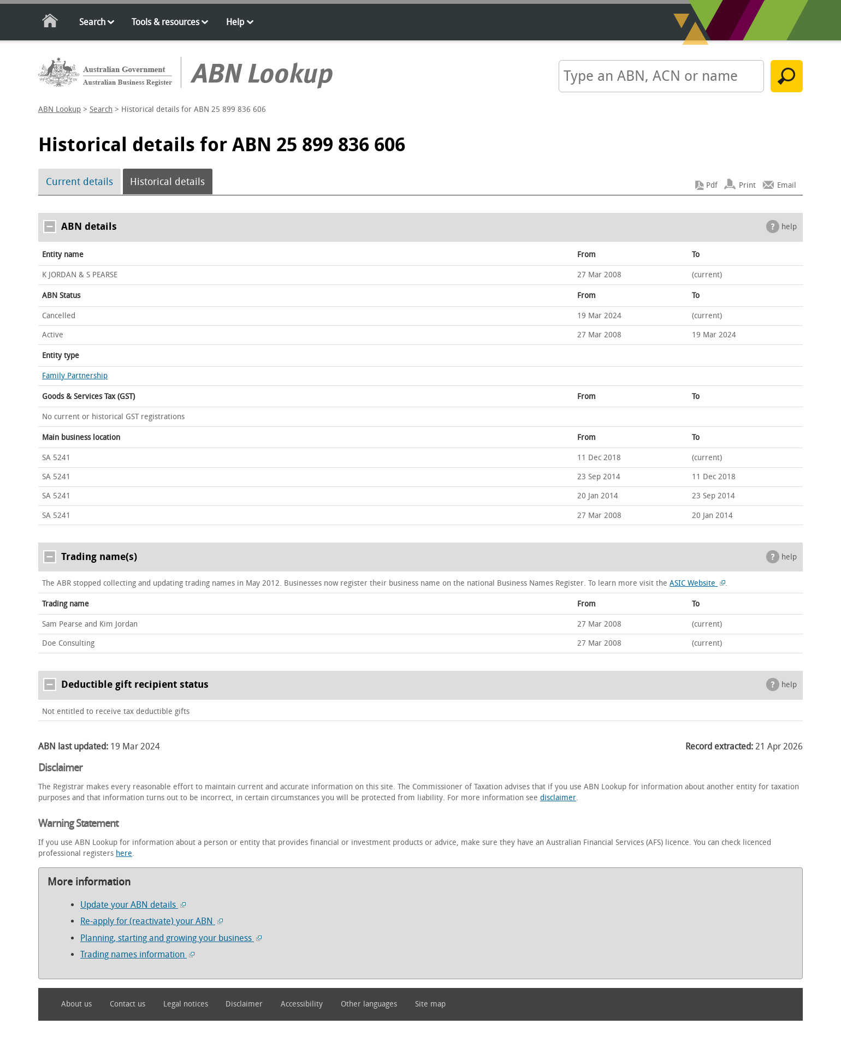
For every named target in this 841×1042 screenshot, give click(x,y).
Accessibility (302, 1004)
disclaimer (558, 797)
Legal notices (185, 1004)
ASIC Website (697, 583)
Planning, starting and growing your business (171, 938)
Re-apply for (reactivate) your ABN (151, 921)
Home (50, 23)
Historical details (167, 182)
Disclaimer (244, 1004)
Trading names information (137, 954)
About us (76, 1004)
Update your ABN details (133, 905)
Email (786, 185)
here (124, 853)
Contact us (127, 1004)
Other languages (369, 1004)
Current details (79, 182)
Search (92, 22)
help (789, 226)
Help (235, 22)
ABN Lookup (59, 109)
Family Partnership (75, 375)
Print (747, 185)
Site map (430, 1004)
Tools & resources (165, 22)
